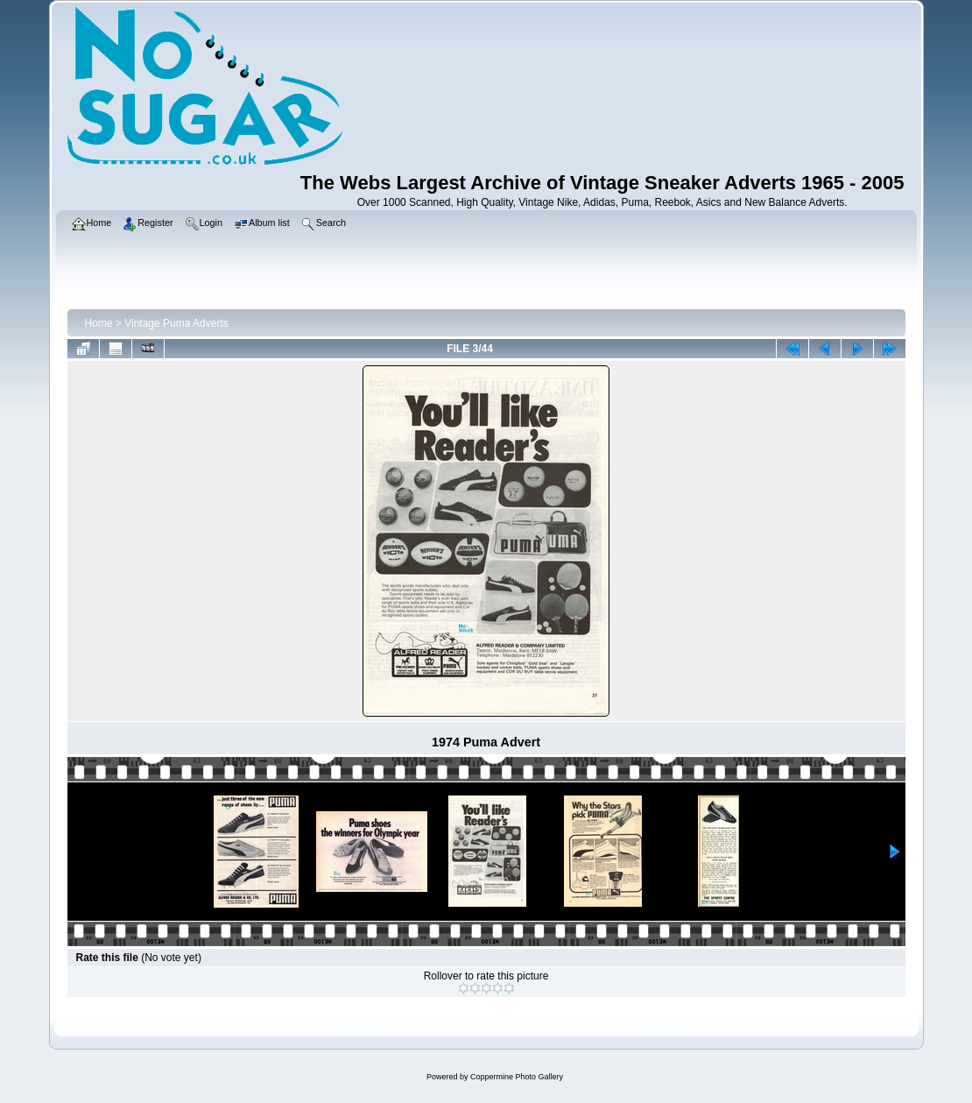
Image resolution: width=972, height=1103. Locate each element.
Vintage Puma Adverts (176, 323)
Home (99, 323)
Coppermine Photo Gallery (516, 1076)
